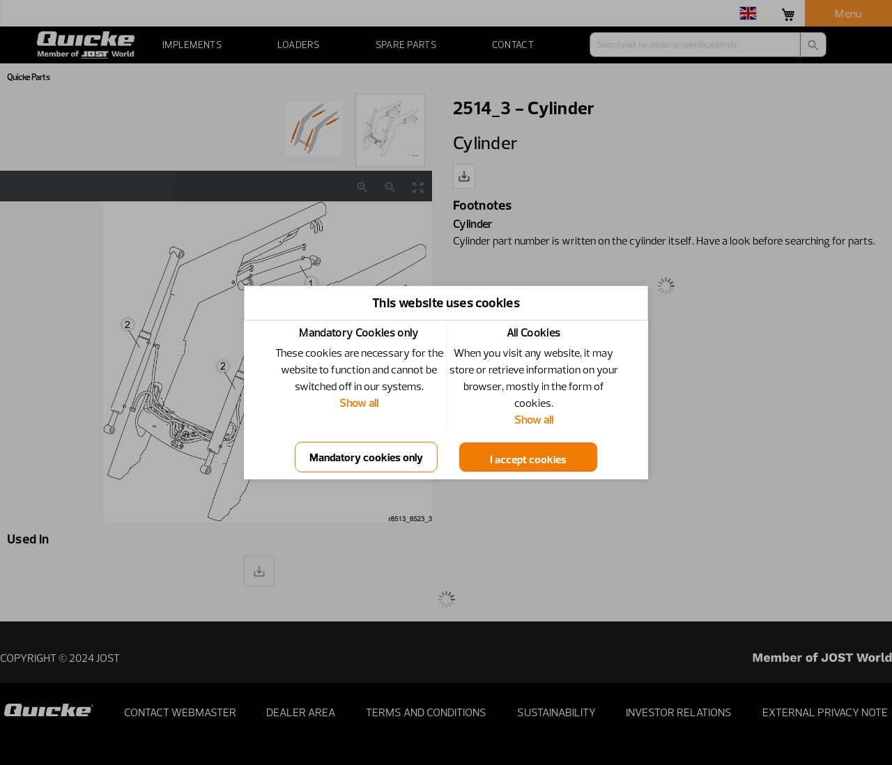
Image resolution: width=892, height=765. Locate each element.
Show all (358, 403)
